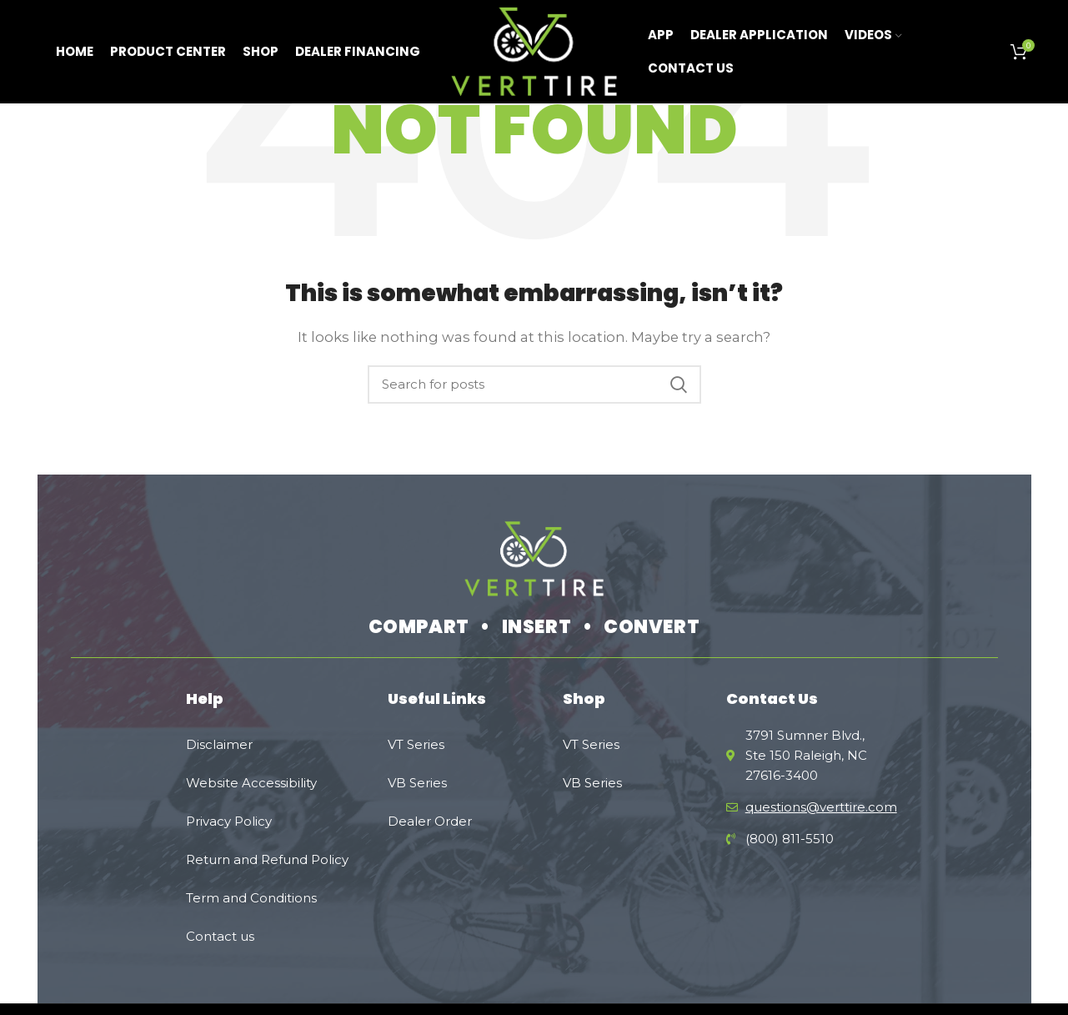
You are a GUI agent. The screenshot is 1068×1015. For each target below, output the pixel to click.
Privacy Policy (229, 821)
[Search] (534, 384)
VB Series (417, 783)
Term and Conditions (251, 898)
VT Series (416, 744)
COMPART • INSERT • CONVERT (534, 627)
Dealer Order (430, 821)
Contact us (220, 936)
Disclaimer (219, 744)
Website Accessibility (251, 783)
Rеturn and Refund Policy (267, 859)
